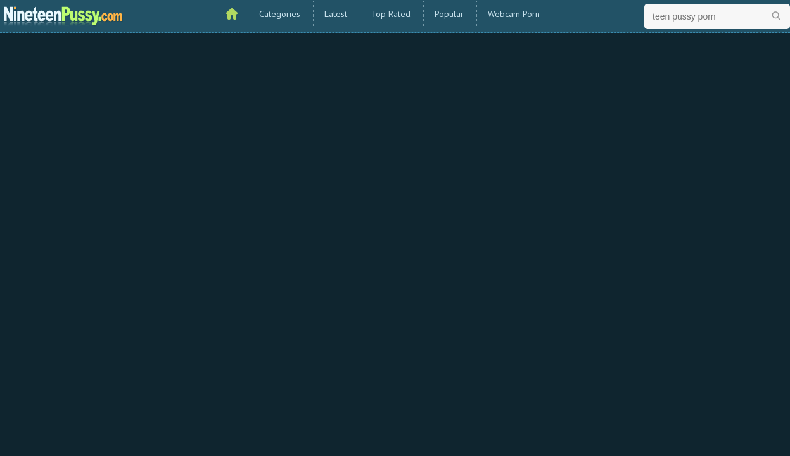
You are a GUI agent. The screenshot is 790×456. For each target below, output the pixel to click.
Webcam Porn (514, 14)
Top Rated (391, 14)
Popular (449, 14)
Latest (335, 14)
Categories (279, 14)
